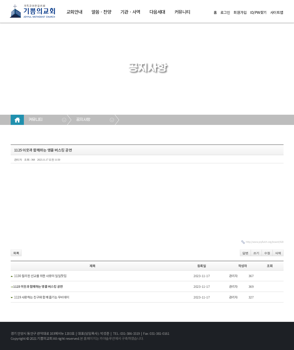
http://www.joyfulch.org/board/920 (265, 241)
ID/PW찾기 (258, 12)
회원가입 (240, 12)
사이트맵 (276, 12)
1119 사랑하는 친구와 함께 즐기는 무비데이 (41, 297)
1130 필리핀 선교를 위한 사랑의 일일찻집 (40, 275)
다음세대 (157, 11)
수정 (267, 253)
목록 (16, 253)
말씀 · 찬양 (101, 11)
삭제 (278, 253)
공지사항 (83, 119)
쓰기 (256, 253)
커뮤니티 (182, 11)
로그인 (225, 12)
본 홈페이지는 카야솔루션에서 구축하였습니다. (112, 338)
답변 (245, 253)
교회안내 (74, 11)
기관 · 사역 (130, 11)
